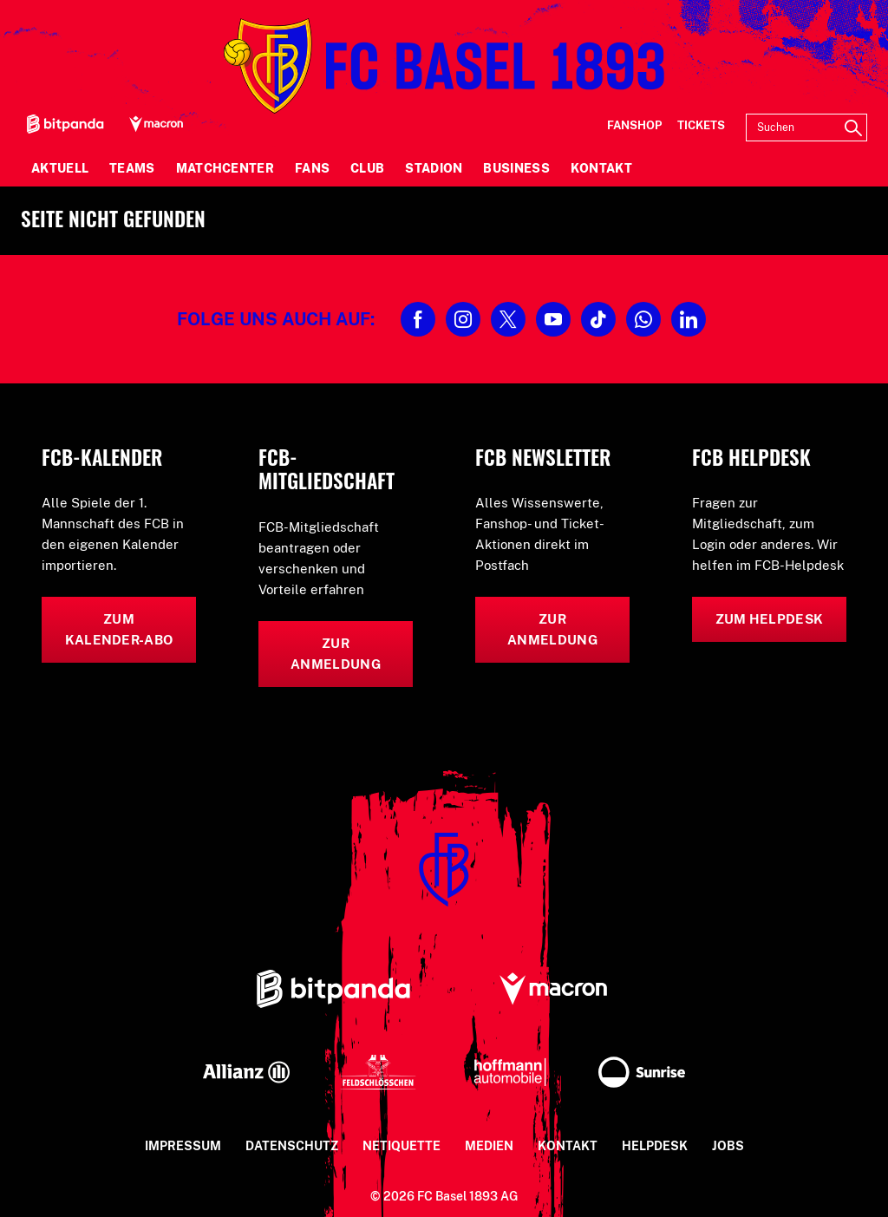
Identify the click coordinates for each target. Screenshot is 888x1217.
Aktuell (59, 168)
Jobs (728, 1146)
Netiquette (401, 1146)
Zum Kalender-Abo (119, 629)
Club (367, 168)
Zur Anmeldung (336, 653)
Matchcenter (225, 168)
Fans (312, 168)
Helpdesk (655, 1146)
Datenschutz (291, 1146)
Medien (489, 1146)
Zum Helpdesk (769, 619)
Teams (132, 168)
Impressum (183, 1146)
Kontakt (601, 168)
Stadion (433, 168)
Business (516, 168)
